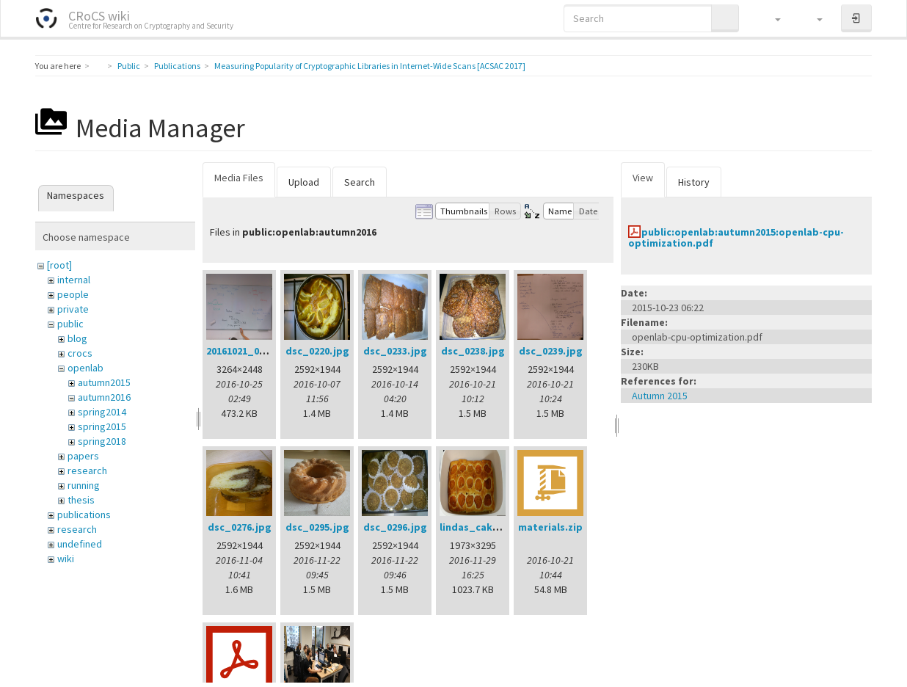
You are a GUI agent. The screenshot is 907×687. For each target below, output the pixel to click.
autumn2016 (104, 397)
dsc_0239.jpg (551, 350)
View (643, 177)
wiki (65, 558)
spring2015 (102, 426)
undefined (79, 543)
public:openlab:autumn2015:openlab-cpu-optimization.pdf (736, 237)
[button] (771, 18)
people (73, 294)
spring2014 (102, 411)
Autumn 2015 (660, 395)
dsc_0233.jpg (395, 350)
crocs (80, 353)
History (694, 182)
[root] (59, 265)
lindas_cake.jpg (479, 527)
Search (359, 182)
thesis (81, 499)
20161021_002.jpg (247, 350)
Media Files (238, 177)
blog (77, 338)
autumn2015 (104, 382)
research (87, 470)
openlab (85, 367)
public (70, 323)
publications (84, 514)
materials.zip (550, 527)
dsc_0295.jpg (317, 527)
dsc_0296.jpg (395, 527)
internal (73, 279)
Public (128, 65)
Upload (303, 182)
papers (83, 455)
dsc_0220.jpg (317, 350)
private (73, 309)
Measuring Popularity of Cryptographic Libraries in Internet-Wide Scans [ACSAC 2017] (369, 65)
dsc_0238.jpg (473, 350)
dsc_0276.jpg (240, 527)
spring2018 (102, 441)
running (84, 485)
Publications (177, 65)
